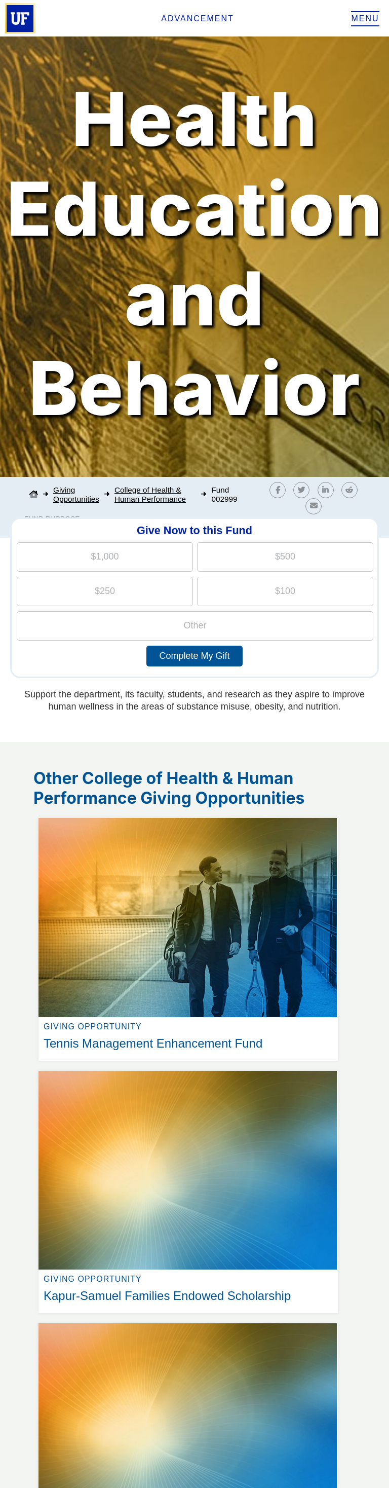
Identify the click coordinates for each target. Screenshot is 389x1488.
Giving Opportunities (76, 494)
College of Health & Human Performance (150, 494)
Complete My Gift (194, 656)
